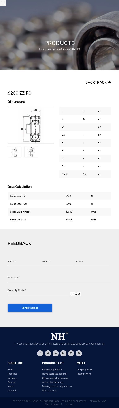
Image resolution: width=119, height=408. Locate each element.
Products (12, 374)
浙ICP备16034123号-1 (54, 404)
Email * (46, 261)
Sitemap (70, 404)
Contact (12, 390)
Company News (84, 369)
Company (12, 378)
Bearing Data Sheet (57, 49)
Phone (79, 261)
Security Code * (17, 290)
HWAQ (103, 401)
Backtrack (98, 82)
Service (11, 382)
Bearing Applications (52, 369)
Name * (12, 261)
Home (42, 49)
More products (49, 390)
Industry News (84, 374)
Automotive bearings (52, 382)
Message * (14, 277)
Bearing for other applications (57, 386)
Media (11, 386)
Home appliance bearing (54, 374)
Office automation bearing (55, 378)
